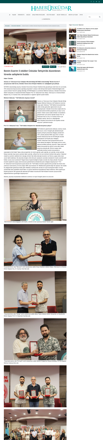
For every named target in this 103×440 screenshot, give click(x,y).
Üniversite (75, 7)
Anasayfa (7, 7)
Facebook (46, 48)
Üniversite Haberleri (16, 7)
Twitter (53, 48)
